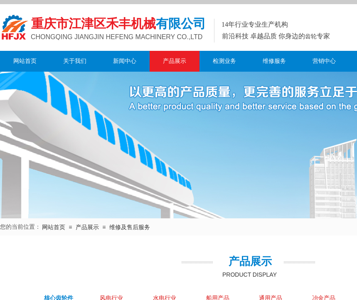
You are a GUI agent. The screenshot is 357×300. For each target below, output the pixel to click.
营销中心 (324, 61)
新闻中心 (124, 61)
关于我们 (74, 61)
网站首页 (25, 61)
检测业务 (224, 61)
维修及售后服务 (129, 227)
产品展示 (174, 61)
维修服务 (274, 61)
